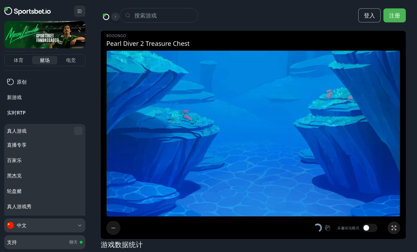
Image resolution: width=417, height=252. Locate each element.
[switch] (369, 228)
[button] (322, 228)
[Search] (166, 15)
